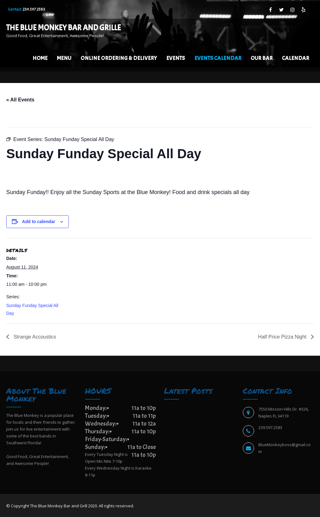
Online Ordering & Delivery (119, 58)
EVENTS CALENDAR (217, 58)
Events (175, 58)
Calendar (295, 58)
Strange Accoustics (34, 336)
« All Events (20, 99)
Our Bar (261, 58)
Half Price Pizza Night (283, 336)
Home (40, 58)
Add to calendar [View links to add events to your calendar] (38, 221)
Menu (64, 58)
